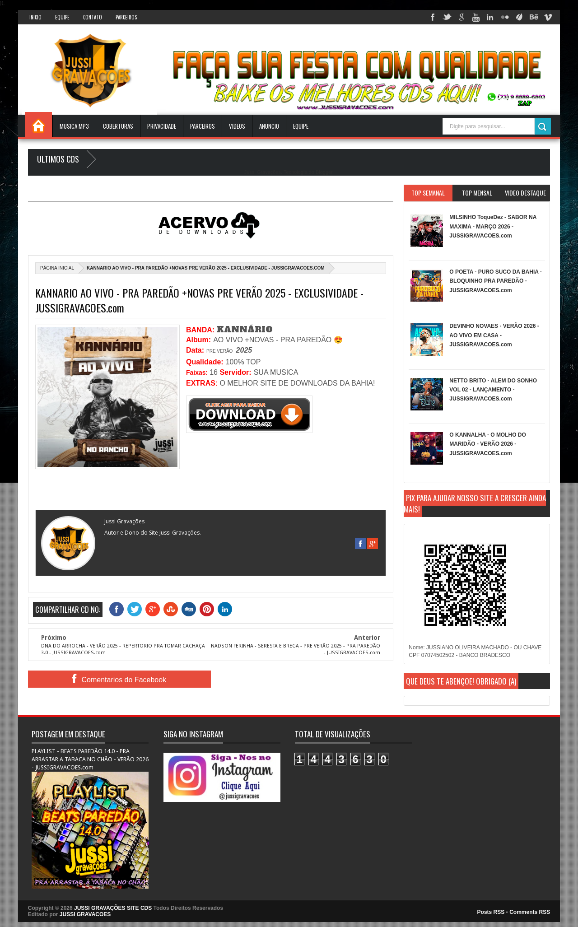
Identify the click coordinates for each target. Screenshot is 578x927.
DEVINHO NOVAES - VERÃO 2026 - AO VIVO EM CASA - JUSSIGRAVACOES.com (494, 335)
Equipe (62, 17)
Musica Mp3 (74, 125)
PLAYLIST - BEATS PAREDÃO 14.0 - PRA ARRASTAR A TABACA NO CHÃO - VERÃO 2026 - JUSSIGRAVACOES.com (90, 759)
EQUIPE (300, 125)
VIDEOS (237, 125)
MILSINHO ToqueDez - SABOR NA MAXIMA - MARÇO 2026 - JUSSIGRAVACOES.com (492, 226)
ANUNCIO (269, 125)
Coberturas (118, 125)
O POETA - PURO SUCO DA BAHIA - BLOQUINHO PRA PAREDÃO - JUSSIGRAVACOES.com (495, 281)
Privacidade (161, 125)
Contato (92, 17)
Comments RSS (529, 912)
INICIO (35, 17)
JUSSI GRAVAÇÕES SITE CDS (113, 908)
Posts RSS (491, 912)
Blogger (324, 172)
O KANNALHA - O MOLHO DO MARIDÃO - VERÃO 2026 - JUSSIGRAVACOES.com (487, 444)
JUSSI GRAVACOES (85, 914)
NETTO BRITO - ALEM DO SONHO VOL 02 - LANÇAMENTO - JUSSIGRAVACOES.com (493, 389)
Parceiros (126, 17)
